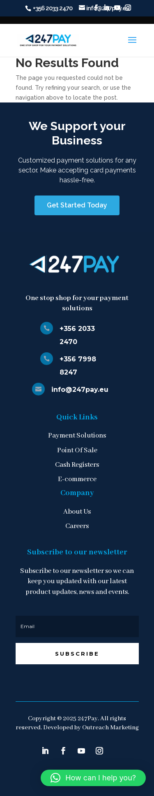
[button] (93, 778)
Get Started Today (77, 205)
